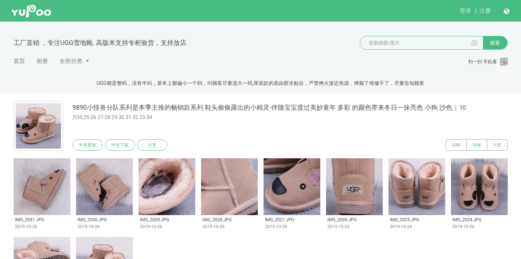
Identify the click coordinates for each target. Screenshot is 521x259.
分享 (152, 144)
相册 (42, 61)
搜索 (495, 43)
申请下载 (120, 144)
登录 (465, 10)
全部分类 (71, 61)
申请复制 (87, 144)
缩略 (456, 144)
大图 (497, 144)
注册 (485, 10)
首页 (19, 61)
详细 (477, 144)
